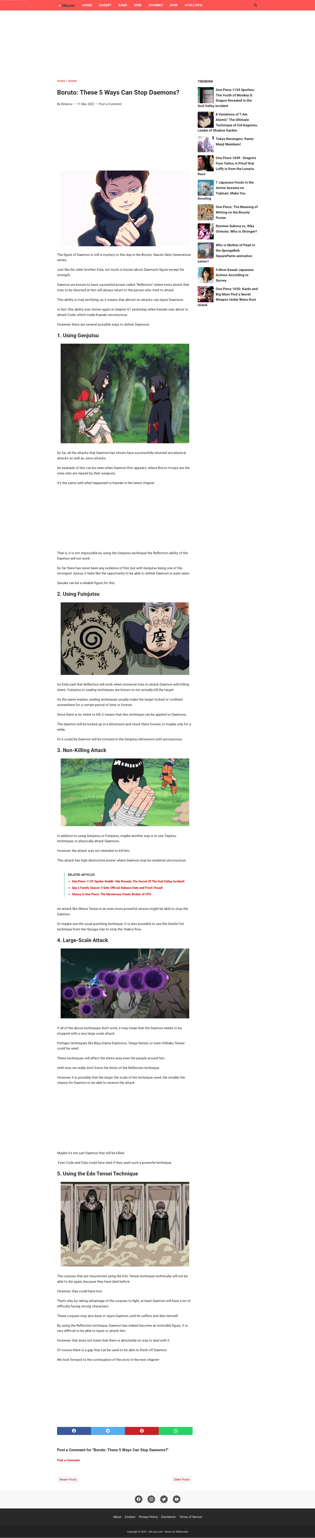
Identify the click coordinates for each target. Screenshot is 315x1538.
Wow (174, 5)
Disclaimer (168, 1517)
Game (122, 5)
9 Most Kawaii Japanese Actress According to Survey (235, 275)
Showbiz (156, 5)
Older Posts (182, 1479)
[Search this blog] (255, 5)
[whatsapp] (176, 1431)
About (117, 1517)
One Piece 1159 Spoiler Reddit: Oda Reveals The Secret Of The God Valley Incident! (128, 881)
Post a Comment (110, 104)
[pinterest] (142, 1431)
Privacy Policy (148, 1517)
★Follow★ (193, 5)
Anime (87, 5)
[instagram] (151, 1499)
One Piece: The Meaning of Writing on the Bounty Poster (237, 212)
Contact (130, 1517)
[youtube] (176, 1499)
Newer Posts (68, 1479)
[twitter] (108, 1431)
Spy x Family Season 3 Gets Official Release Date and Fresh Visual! (117, 888)
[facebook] (74, 1431)
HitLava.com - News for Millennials (168, 1531)
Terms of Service (190, 1517)
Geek (138, 5)
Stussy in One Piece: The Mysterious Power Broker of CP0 (111, 894)
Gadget (105, 5)
